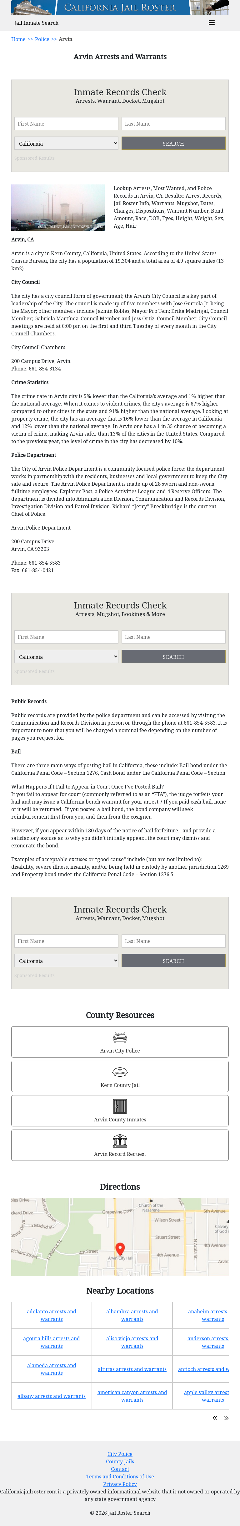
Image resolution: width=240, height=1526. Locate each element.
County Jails (120, 1461)
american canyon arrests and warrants (132, 1396)
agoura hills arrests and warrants (51, 1342)
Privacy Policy (120, 1484)
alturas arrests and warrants (132, 1369)
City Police (120, 1454)
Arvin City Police (120, 1050)
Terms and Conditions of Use (120, 1476)
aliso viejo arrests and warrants (132, 1342)
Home (18, 39)
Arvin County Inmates (120, 1119)
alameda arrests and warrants (51, 1369)
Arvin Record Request (120, 1154)
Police (42, 39)
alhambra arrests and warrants (132, 1315)
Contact (120, 1469)
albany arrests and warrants (52, 1396)
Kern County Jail (120, 1085)
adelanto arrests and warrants (51, 1315)
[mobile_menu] (212, 23)
